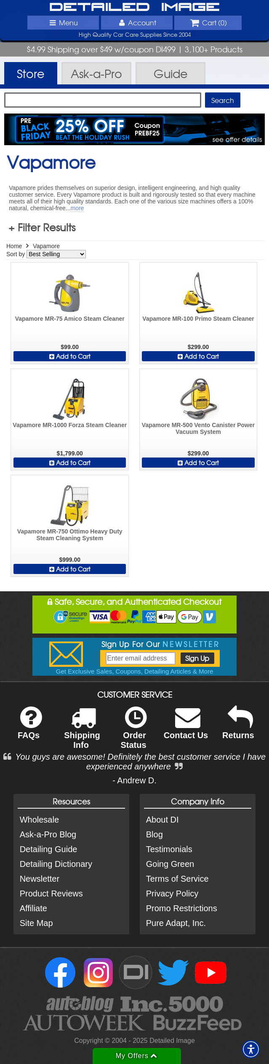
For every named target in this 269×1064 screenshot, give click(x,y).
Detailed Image (134, 8)
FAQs (30, 728)
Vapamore (46, 246)
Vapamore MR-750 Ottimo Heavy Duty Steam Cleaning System (70, 534)
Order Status (133, 733)
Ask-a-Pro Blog (48, 834)
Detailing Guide (48, 849)
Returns (238, 728)
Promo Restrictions (181, 908)
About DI (162, 819)
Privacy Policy (172, 893)
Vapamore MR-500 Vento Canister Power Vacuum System (198, 428)
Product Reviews (51, 893)
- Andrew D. (134, 780)
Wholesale (39, 819)
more (77, 208)
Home (14, 246)
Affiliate (33, 908)
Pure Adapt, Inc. (176, 923)
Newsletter (39, 878)
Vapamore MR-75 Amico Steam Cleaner (70, 318)
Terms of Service (177, 878)
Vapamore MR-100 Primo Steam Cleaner (198, 318)
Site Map (36, 923)
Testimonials (169, 849)
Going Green (170, 864)
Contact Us (186, 728)
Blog (154, 834)
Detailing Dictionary (56, 864)
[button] (251, 1049)
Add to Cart (70, 356)
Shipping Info (82, 733)
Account (136, 22)
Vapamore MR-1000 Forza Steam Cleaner (70, 425)
